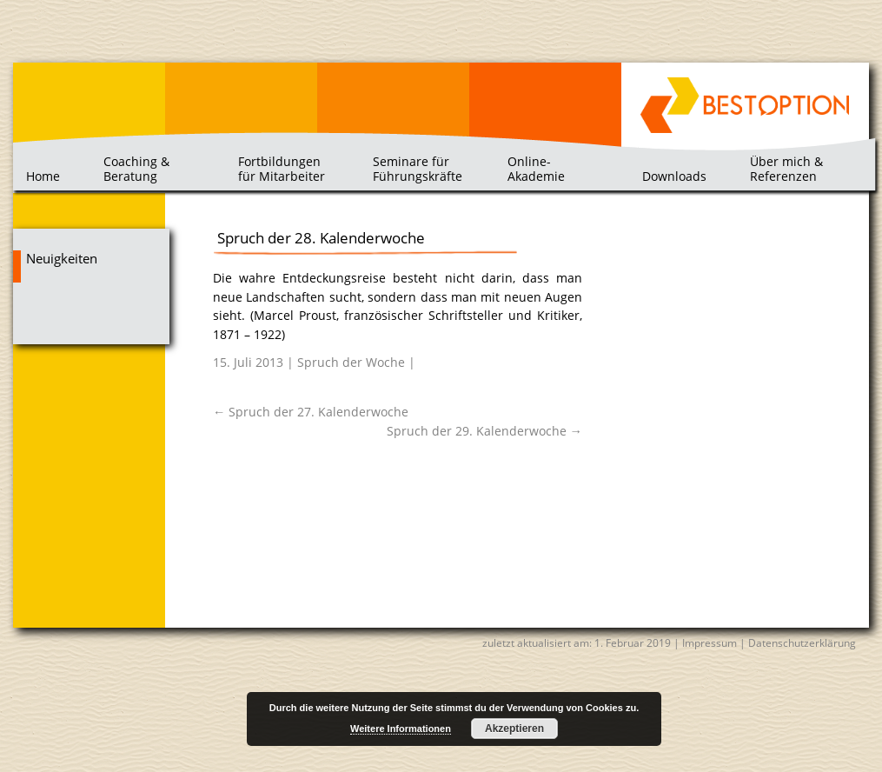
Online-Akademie (536, 168)
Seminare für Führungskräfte (417, 168)
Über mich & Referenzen (786, 168)
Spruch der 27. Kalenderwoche (310, 411)
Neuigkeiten (61, 258)
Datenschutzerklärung (802, 642)
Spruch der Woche (351, 362)
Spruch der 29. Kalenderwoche (484, 431)
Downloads (674, 176)
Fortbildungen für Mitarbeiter (281, 168)
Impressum (709, 642)
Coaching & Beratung (136, 168)
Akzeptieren (514, 728)
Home (43, 176)
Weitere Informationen (400, 728)
